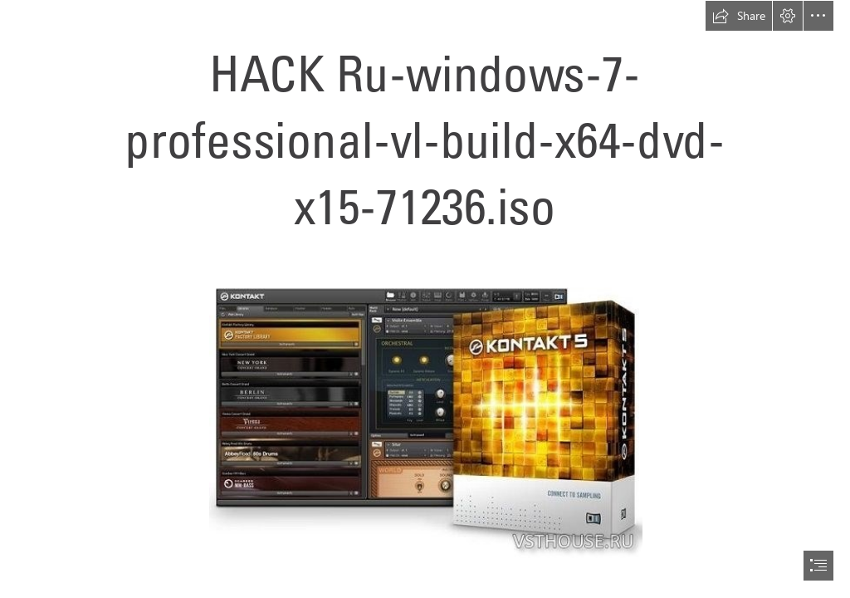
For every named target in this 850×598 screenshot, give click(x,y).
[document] (425, 299)
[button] (739, 16)
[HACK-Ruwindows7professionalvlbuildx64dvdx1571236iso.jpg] (425, 409)
